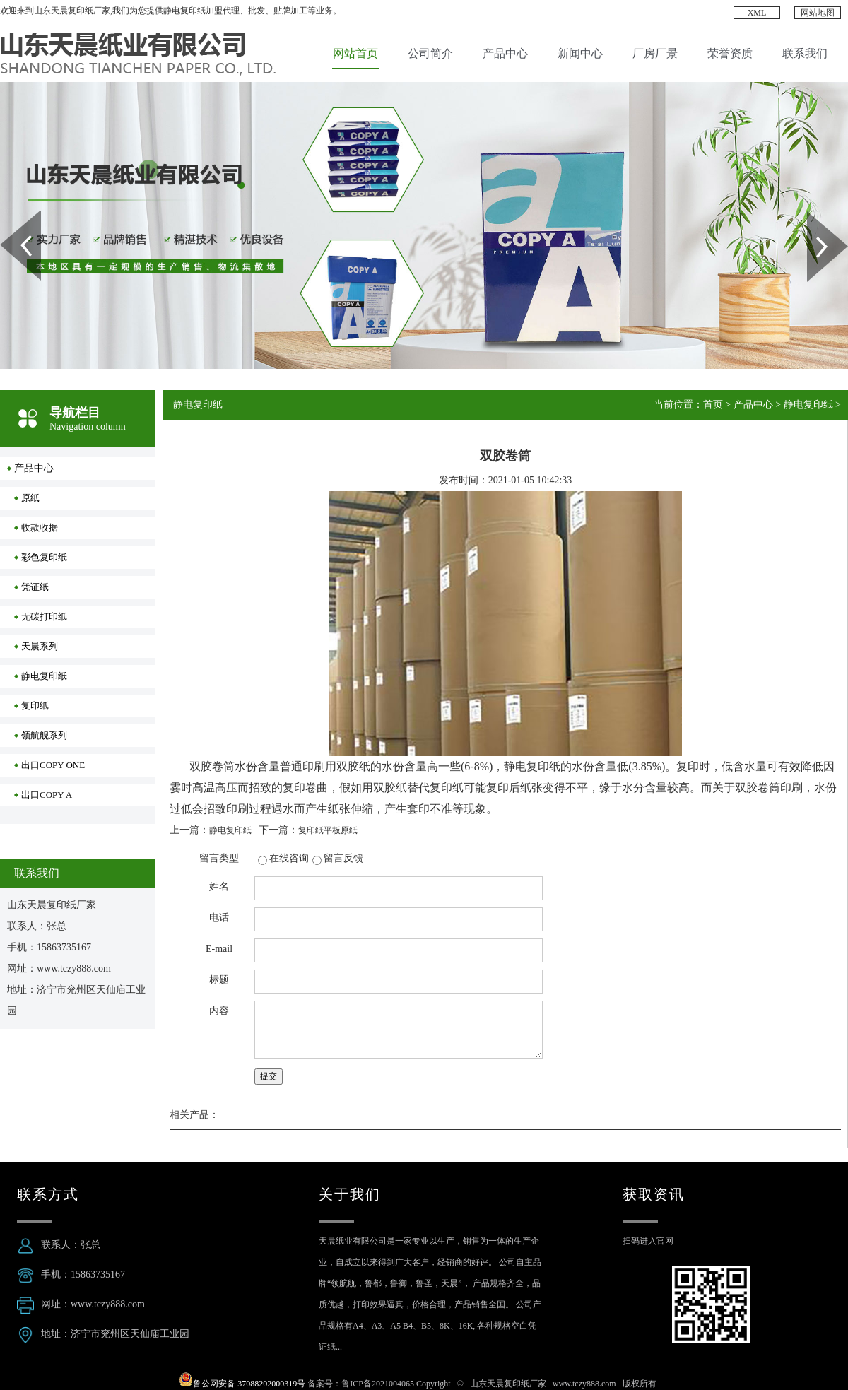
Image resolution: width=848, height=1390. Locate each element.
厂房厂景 (655, 53)
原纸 (30, 498)
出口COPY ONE (53, 765)
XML (757, 13)
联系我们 (805, 53)
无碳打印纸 (44, 616)
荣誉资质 (730, 53)
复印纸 (35, 705)
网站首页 (355, 53)
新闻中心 (580, 53)
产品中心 (505, 53)
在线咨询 (289, 858)
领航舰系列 (44, 735)
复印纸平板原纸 (328, 830)
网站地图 (818, 13)
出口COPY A (46, 794)
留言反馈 (343, 858)
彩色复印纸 (44, 557)
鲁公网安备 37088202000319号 (249, 1384)
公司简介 (430, 53)
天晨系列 (39, 646)
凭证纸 (35, 587)
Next (815, 216)
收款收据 (39, 527)
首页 (713, 404)
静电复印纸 (44, 676)
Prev (8, 216)
